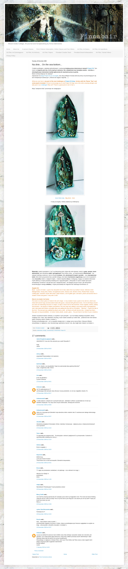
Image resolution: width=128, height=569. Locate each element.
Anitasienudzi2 (40, 398)
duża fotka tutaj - (65, 198)
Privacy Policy (10, 56)
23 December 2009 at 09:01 (43, 381)
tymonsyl (39, 364)
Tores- (38, 433)
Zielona (38, 445)
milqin (38, 484)
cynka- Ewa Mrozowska (43, 509)
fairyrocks (39, 454)
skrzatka (38, 421)
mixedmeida (57, 330)
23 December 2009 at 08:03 (43, 358)
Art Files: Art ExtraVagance (14, 52)
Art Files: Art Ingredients (99, 49)
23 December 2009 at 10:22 (43, 428)
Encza (38, 468)
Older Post (95, 554)
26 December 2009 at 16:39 (43, 489)
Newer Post (35, 554)
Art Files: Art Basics (83, 49)
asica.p (38, 354)
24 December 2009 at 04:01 (43, 462)
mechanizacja (50, 330)
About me (16, 49)
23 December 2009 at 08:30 (43, 370)
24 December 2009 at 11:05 (43, 479)
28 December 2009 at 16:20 (43, 514)
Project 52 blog (70, 81)
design (44, 330)
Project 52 (91, 68)
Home (8, 49)
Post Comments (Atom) (45, 557)
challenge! (44, 85)
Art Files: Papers (47, 52)
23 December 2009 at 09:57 (43, 416)
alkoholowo (40, 330)
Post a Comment (38, 550)
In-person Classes (27, 49)
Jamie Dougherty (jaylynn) (44, 339)
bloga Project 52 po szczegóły (49, 75)
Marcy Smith (40, 494)
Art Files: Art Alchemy (33, 52)
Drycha (38, 519)
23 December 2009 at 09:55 (43, 405)
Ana (37, 375)
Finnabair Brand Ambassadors (83, 52)
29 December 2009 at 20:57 (43, 527)
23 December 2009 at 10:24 (43, 439)
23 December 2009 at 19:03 (43, 449)
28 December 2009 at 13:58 (43, 504)
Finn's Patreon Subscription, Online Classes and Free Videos (55, 49)
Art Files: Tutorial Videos (103, 52)
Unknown (39, 387)
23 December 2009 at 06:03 (43, 348)
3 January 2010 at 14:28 (42, 547)
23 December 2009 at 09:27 (43, 393)
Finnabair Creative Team (63, 52)
